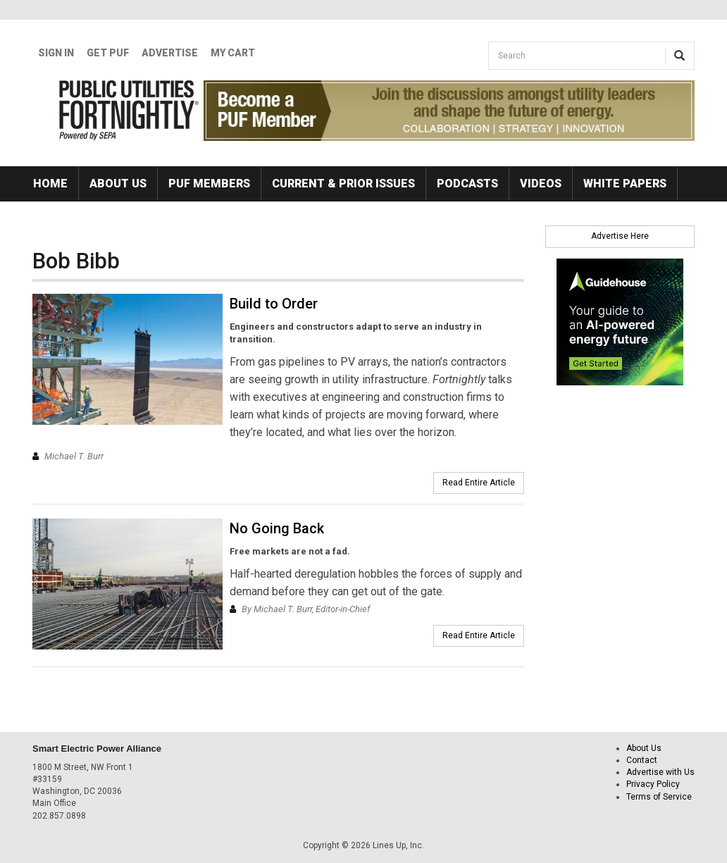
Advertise (170, 52)
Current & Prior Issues (343, 183)
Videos (540, 183)
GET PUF (108, 52)
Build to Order (274, 303)
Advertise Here (620, 236)
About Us (118, 183)
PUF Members (209, 183)
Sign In (56, 52)
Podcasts (467, 183)
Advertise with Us (660, 772)
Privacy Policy (653, 784)
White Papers (624, 183)
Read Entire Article (478, 483)
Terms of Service (659, 797)
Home (50, 183)
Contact (641, 760)
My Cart (233, 52)
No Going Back (277, 528)
